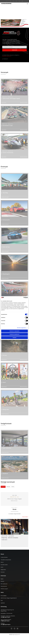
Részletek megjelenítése (21, 327)
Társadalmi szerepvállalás (6, 559)
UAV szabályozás (4, 583)
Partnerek (2, 572)
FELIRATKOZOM (14, 50)
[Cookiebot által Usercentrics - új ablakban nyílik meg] (23, 297)
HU (6, 1)
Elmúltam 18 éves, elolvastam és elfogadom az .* (10, 56)
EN (10, 1)
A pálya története (4, 557)
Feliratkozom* (5, 58)
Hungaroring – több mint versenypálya (14, 537)
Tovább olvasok (9, 539)
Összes (13, 486)
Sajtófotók (3, 603)
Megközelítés (3, 569)
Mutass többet (25, 516)
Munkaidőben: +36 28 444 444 (6, 613)
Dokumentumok (4, 586)
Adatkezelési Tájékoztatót (6, 56)
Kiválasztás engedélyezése (14, 334)
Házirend (2, 581)
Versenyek (3, 486)
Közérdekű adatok (4, 564)
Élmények (8, 486)
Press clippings (3, 595)
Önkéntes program (4, 588)
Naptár (2, 578)
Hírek (2, 600)
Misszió (2, 562)
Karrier (2, 567)
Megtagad (14, 337)
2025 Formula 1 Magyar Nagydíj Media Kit (9, 598)
